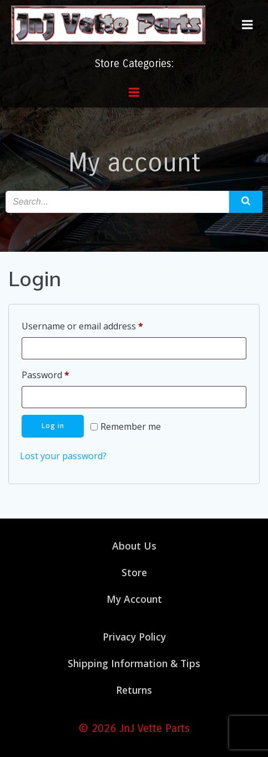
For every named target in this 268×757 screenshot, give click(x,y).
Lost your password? (63, 456)
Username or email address (101, 324)
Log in (53, 425)
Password (64, 373)
